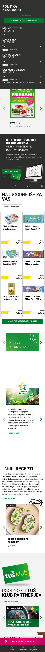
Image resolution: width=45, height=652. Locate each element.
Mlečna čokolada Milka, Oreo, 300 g (33, 297)
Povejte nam (23, 649)
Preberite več (13, 433)
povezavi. (22, 85)
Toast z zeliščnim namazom (18, 540)
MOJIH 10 (15, 122)
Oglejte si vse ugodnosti (10, 607)
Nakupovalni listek (33, 650)
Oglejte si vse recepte (9, 498)
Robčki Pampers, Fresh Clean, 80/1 (32, 227)
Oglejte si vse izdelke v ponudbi (22, 321)
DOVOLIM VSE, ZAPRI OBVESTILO (24, 20)
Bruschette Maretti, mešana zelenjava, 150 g (11, 298)
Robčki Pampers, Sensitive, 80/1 (10, 262)
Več (3, 35)
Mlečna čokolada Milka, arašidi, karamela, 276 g (32, 263)
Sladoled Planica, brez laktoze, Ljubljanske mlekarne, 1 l (10, 227)
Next (41, 107)
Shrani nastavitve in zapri (21, 15)
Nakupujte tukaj (11, 171)
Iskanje (12, 649)
